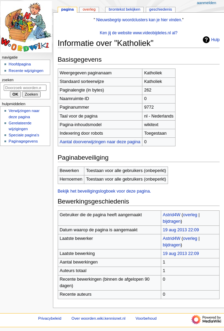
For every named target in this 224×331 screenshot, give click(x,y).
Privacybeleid (49, 318)
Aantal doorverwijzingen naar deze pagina (100, 141)
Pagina (67, 9)
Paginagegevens (23, 141)
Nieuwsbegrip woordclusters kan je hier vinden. (139, 19)
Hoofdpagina (20, 64)
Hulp (210, 39)
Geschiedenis (160, 9)
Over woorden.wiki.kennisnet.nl (98, 318)
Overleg (89, 9)
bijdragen (172, 221)
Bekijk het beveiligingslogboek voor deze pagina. (104, 191)
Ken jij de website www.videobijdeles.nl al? (139, 32)
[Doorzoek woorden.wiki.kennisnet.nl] (25, 88)
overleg (190, 214)
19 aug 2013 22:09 (181, 230)
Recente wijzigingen (26, 71)
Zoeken (8, 80)
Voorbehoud (146, 318)
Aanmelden (206, 3)
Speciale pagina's (24, 135)
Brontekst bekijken (124, 9)
